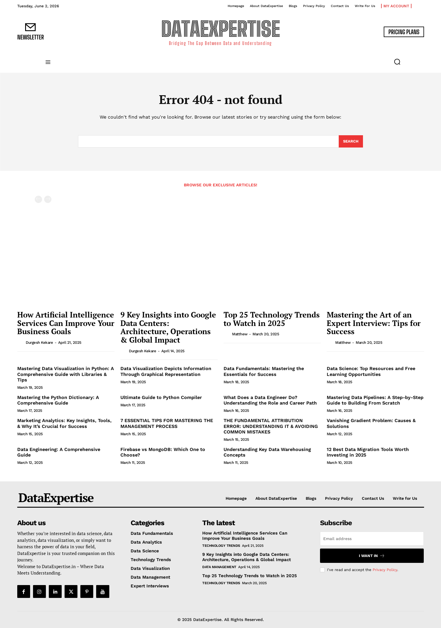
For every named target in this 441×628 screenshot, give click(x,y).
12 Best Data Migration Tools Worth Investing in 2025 (368, 452)
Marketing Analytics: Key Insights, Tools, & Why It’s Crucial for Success (64, 423)
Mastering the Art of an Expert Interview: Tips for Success (374, 323)
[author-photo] (21, 342)
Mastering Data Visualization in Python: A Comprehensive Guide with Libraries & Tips (65, 374)
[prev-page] (38, 199)
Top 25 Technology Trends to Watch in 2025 (272, 319)
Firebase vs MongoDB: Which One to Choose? (162, 452)
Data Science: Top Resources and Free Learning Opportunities (371, 371)
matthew (240, 334)
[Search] (351, 141)
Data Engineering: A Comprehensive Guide (58, 452)
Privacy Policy (385, 570)
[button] (397, 62)
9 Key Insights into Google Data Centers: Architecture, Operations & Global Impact (168, 327)
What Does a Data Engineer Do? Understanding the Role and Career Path (270, 400)
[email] (372, 539)
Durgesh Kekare (39, 342)
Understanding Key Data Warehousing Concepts (267, 452)
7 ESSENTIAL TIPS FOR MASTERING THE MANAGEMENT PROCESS (166, 423)
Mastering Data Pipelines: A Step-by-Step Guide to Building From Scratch (375, 400)
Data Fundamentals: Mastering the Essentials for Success (264, 371)
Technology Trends (221, 546)
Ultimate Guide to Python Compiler (161, 397)
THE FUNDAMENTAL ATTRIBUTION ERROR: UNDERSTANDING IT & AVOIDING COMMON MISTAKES (271, 426)
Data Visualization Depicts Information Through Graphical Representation (165, 371)
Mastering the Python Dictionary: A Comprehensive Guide (58, 400)
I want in (372, 555)
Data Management (219, 567)
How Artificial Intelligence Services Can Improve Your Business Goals (65, 323)
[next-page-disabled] (47, 199)
